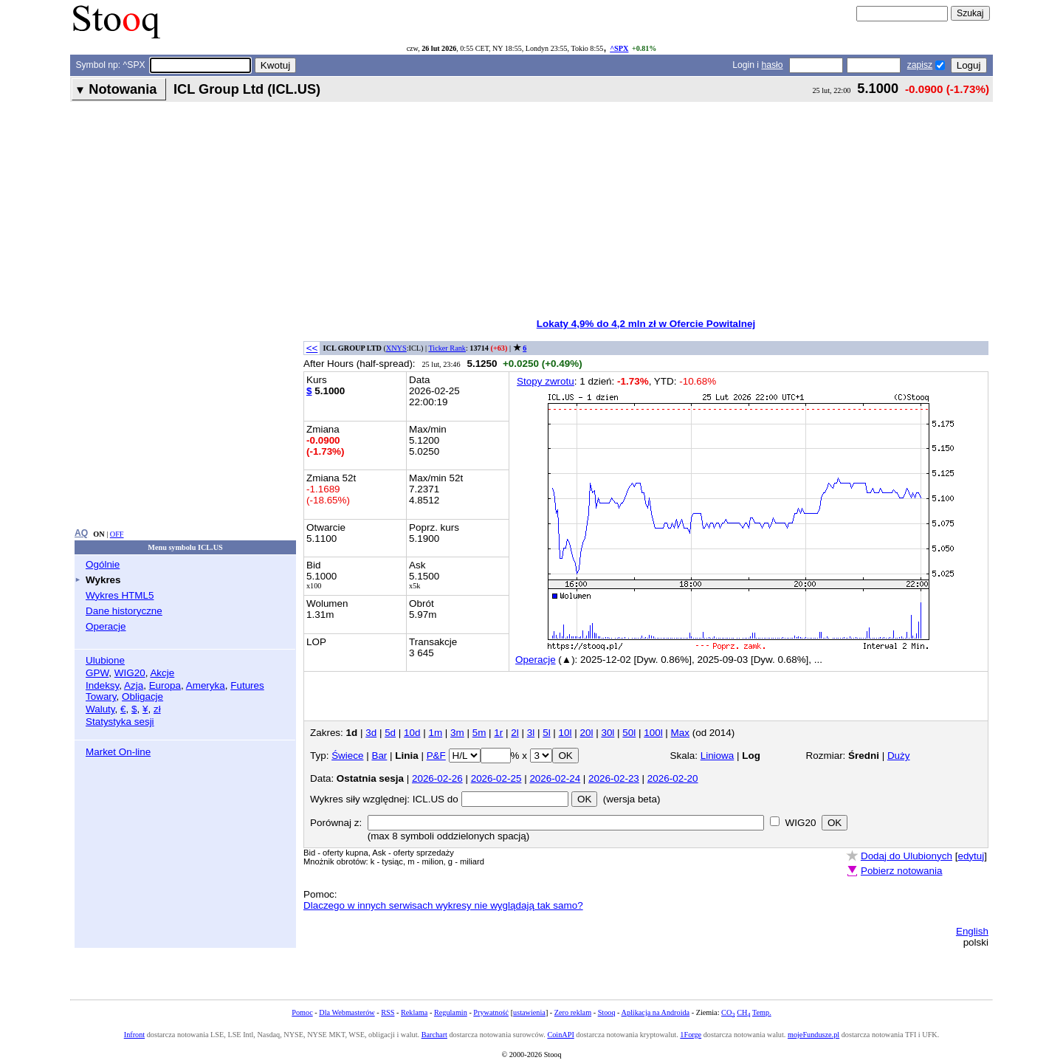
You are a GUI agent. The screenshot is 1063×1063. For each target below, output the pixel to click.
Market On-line (118, 751)
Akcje (162, 672)
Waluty (100, 709)
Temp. (761, 1012)
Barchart (434, 1035)
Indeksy (102, 685)
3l (530, 732)
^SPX (619, 48)
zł (157, 709)
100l (653, 732)
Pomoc (302, 1012)
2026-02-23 (613, 778)
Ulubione (105, 660)
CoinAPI (560, 1035)
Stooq (607, 1012)
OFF (117, 534)
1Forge (690, 1035)
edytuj (970, 855)
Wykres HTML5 (120, 595)
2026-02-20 (672, 778)
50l (629, 732)
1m (435, 732)
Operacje (106, 626)
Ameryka (205, 685)
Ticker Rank (447, 348)
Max (680, 732)
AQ (81, 533)
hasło (771, 65)
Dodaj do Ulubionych (906, 855)
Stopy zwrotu (545, 381)
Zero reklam (572, 1012)
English (972, 931)
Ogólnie (103, 564)
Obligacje (142, 696)
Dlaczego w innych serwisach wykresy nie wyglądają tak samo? (443, 905)
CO (728, 1012)
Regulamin (450, 1012)
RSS (387, 1012)
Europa (165, 685)
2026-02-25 (496, 778)
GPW (97, 672)
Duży (898, 755)
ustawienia (529, 1012)
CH (743, 1012)
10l (565, 732)
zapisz (919, 65)
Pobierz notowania (902, 870)
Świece (347, 755)
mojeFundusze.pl (813, 1035)
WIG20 (129, 672)
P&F (436, 755)
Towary (101, 696)
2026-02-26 (437, 778)
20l (587, 732)
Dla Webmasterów (346, 1012)
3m (457, 732)
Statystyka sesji (120, 721)
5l (546, 732)
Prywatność (491, 1012)
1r (498, 732)
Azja (133, 685)
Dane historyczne (124, 610)
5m (479, 732)
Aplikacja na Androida (656, 1012)
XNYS (396, 348)
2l (514, 732)
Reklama (414, 1012)
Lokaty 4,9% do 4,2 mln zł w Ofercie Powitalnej (646, 323)
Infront (134, 1035)
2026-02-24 (554, 778)
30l (607, 732)
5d (390, 732)
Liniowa (718, 755)
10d (412, 732)
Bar (379, 755)
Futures (247, 685)
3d (370, 732)
